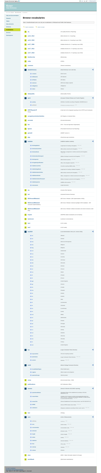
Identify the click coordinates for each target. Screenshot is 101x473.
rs (32, 329)
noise (29, 380)
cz (32, 256)
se (32, 332)
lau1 (29, 223)
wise (29, 455)
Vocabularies (9, 29)
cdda (29, 61)
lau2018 (30, 231)
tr (32, 341)
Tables (8, 21)
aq (28, 31)
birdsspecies (35, 159)
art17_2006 (31, 44)
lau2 (29, 227)
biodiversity (31, 57)
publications (31, 384)
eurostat (30, 120)
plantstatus (35, 356)
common (30, 65)
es (32, 272)
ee (32, 266)
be (32, 244)
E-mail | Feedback (10, 468)
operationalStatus (36, 392)
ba (32, 241)
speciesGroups (36, 375)
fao (29, 124)
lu (32, 308)
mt (32, 314)
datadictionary (32, 69)
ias (29, 190)
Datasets (8, 18)
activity (34, 102)
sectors (34, 360)
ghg (29, 137)
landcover (31, 219)
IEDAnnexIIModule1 (34, 198)
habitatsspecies (36, 182)
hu (32, 290)
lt (32, 305)
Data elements (10, 24)
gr (32, 284)
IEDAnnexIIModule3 (34, 202)
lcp (29, 349)
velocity (34, 447)
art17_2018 (31, 53)
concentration (35, 427)
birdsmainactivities (36, 148)
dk (32, 262)
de (32, 260)
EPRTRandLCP (32, 110)
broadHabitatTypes (36, 369)
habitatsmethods (36, 175)
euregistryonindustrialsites (36, 116)
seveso (30, 388)
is (32, 296)
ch (32, 250)
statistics (34, 440)
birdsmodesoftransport (37, 156)
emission (34, 430)
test (29, 413)
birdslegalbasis (36, 145)
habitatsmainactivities (37, 172)
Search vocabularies (29, 27)
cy (32, 253)
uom (29, 417)
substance (34, 407)
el (32, 269)
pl (32, 320)
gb (32, 281)
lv (32, 311)
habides (30, 141)
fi (32, 275)
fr (32, 278)
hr (32, 287)
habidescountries (36, 165)
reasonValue (35, 396)
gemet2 (30, 133)
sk (32, 338)
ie (32, 293)
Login (82, 1)
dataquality (31, 93)
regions (34, 372)
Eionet (12, 12)
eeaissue (34, 82)
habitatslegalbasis (36, 169)
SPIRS (33, 404)
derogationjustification (37, 162)
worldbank (31, 459)
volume (34, 450)
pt (32, 323)
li (32, 302)
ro (32, 326)
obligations (35, 85)
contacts (34, 73)
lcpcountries (35, 353)
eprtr (29, 98)
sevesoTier (35, 401)
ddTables (34, 79)
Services (8, 32)
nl (32, 317)
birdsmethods (35, 151)
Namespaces (9, 35)
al (32, 235)
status (33, 88)
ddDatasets (35, 76)
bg (32, 247)
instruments (35, 185)
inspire (30, 214)
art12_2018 (31, 40)
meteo (33, 437)
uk (32, 345)
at (32, 238)
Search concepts (41, 27)
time (33, 443)
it (32, 299)
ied (29, 194)
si (32, 335)
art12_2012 (31, 36)
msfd (29, 365)
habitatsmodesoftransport (38, 178)
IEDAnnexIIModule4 (34, 208)
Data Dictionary (18, 12)
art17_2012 (31, 48)
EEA (13, 1)
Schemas (8, 26)
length (33, 434)
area (33, 424)
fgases (30, 128)
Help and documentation (12, 15)
